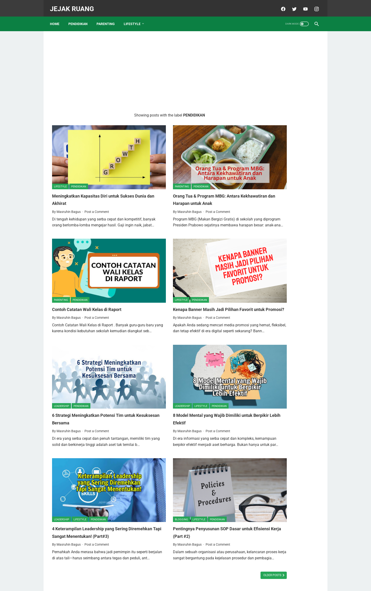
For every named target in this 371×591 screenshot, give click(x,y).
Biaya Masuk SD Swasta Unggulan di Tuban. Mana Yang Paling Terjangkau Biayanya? (283, 365)
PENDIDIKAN (80, 19)
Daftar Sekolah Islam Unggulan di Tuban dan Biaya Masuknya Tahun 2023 (281, 200)
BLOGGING (153, 478)
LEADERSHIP (61, 375)
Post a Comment (96, 193)
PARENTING (108, 19)
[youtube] (303, 5)
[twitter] (292, 5)
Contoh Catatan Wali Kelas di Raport (90, 281)
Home (57, 19)
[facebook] (280, 5)
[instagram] (314, 5)
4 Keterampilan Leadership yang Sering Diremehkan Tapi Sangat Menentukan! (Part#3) (93, 495)
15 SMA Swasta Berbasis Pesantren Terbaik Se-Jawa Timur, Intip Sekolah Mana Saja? (282, 236)
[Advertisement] (141, 68)
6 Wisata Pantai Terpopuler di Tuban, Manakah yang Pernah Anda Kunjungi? (283, 271)
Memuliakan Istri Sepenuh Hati (278, 112)
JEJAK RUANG (74, 5)
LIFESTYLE (134, 19)
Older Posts (217, 548)
